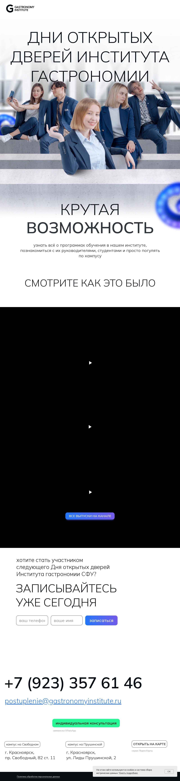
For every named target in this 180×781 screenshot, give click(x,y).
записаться (101, 620)
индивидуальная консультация (86, 723)
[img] (9, 723)
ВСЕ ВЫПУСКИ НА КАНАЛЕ (90, 516)
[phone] (32, 620)
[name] (67, 620)
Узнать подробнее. (128, 773)
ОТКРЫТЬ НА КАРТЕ (149, 744)
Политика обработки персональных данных (38, 776)
